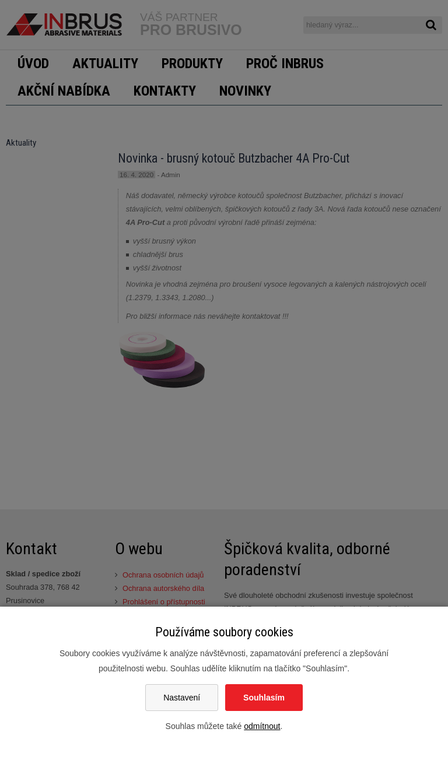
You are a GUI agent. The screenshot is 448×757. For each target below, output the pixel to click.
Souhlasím (264, 697)
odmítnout (262, 726)
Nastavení (181, 697)
